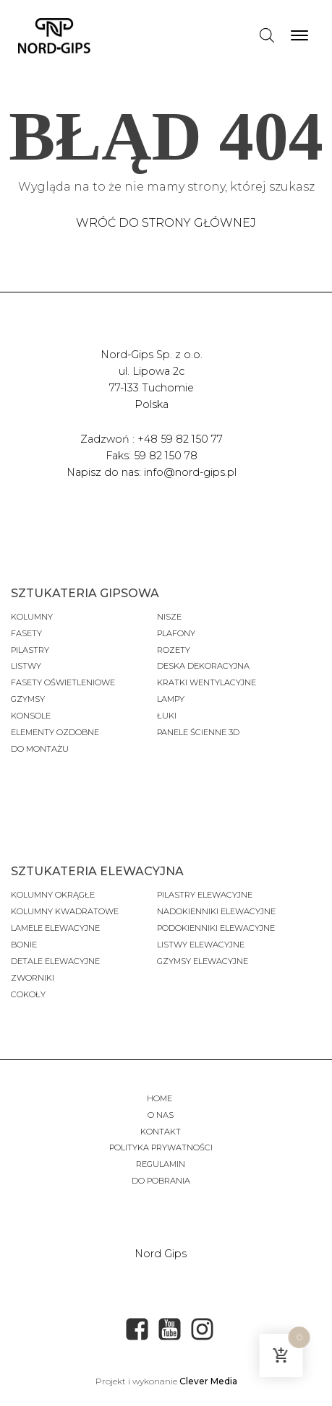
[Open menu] (299, 35)
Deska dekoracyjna (203, 666)
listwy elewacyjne (200, 944)
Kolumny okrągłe (53, 895)
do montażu (40, 749)
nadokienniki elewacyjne (216, 911)
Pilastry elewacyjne (204, 895)
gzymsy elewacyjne (202, 961)
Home (160, 1098)
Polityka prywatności (161, 1147)
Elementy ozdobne (55, 732)
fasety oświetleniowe (63, 682)
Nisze (169, 617)
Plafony (176, 633)
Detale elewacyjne (55, 961)
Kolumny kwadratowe (65, 911)
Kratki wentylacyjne (206, 682)
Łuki (166, 716)
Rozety (173, 650)
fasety (26, 633)
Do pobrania (161, 1181)
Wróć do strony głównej (166, 223)
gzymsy (28, 699)
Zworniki (32, 978)
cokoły (28, 994)
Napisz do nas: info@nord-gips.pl (152, 472)
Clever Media (208, 1381)
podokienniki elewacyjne (216, 928)
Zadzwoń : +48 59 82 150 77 (151, 439)
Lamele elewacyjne (55, 928)
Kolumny (32, 617)
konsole (31, 716)
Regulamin (160, 1164)
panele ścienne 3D (198, 732)
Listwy (26, 666)
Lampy (170, 699)
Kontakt (160, 1132)
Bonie (25, 944)
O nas (161, 1115)
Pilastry (30, 650)
